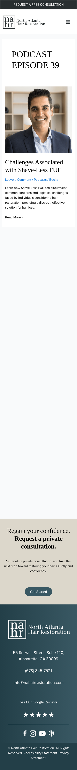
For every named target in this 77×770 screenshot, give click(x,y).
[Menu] (68, 22)
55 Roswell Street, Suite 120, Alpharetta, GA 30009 (38, 656)
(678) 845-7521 (38, 670)
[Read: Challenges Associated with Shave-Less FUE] (38, 119)
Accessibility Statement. (40, 753)
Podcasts (40, 179)
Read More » (14, 217)
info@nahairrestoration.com (38, 682)
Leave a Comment (18, 179)
